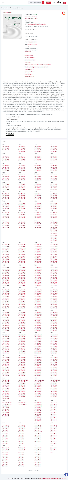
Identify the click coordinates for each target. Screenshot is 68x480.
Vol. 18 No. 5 (38, 369)
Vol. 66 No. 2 (38, 169)
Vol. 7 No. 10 (21, 428)
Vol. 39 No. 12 (21, 245)
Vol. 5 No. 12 (54, 425)
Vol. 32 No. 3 (5, 304)
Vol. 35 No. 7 (21, 275)
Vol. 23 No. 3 (21, 350)
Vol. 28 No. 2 (5, 329)
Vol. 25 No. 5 (54, 324)
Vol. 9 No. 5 (53, 414)
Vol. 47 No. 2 (21, 216)
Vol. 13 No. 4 (54, 391)
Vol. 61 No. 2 (54, 178)
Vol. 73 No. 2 (54, 150)
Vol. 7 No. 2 (21, 441)
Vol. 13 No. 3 (54, 393)
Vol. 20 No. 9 (5, 362)
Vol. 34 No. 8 (38, 274)
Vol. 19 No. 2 (21, 374)
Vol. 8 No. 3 (5, 440)
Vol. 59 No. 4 (21, 184)
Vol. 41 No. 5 (54, 233)
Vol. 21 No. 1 (54, 353)
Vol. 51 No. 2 (21, 206)
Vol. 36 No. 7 (5, 275)
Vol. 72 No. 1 (5, 161)
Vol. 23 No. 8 (21, 341)
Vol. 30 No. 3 (38, 304)
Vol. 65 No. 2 (54, 169)
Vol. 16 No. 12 (5, 380)
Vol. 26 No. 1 (38, 330)
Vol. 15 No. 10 (21, 382)
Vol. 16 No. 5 (5, 391)
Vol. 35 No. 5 (21, 279)
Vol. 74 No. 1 (38, 151)
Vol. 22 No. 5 (38, 346)
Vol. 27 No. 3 (21, 327)
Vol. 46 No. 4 (38, 213)
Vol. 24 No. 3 (5, 350)
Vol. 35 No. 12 (21, 267)
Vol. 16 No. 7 (5, 388)
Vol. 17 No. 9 (54, 362)
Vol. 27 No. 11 (21, 314)
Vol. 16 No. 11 (5, 382)
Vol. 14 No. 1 (38, 396)
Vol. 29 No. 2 (54, 306)
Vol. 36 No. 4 (5, 280)
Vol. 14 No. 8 (38, 385)
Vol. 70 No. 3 (38, 157)
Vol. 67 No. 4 (21, 165)
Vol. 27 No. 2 (21, 329)
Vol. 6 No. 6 (37, 433)
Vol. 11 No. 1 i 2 (22, 404)
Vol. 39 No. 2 (21, 261)
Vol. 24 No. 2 (5, 351)
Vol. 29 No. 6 (54, 300)
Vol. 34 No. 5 (38, 279)
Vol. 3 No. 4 (21, 461)
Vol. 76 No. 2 (5, 148)
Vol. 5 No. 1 (53, 443)
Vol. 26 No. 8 (38, 319)
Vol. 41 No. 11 (54, 224)
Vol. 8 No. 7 (5, 433)
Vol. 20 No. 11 (5, 359)
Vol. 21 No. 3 (54, 350)
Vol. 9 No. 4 (53, 416)
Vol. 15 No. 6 (21, 388)
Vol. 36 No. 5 (5, 279)
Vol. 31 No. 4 (21, 303)
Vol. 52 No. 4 (5, 203)
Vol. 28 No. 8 (5, 319)
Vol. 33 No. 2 (54, 283)
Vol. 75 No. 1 (21, 151)
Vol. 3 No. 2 (21, 464)
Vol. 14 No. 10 (38, 382)
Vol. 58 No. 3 (38, 186)
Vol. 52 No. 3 (5, 205)
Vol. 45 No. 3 (54, 214)
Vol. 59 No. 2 (21, 187)
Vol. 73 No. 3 (54, 148)
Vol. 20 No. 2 (5, 374)
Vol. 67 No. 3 (21, 167)
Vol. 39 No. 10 (21, 248)
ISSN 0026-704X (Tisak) (31, 17)
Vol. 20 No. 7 (5, 366)
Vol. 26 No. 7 (38, 320)
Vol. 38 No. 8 (38, 251)
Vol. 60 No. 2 (5, 187)
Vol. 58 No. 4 (38, 184)
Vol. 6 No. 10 (38, 428)
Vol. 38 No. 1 (38, 263)
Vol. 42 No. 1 (38, 227)
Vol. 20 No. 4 (5, 370)
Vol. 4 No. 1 (5, 466)
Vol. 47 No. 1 (21, 217)
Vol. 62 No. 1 (38, 180)
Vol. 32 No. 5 (5, 301)
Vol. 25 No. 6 (54, 322)
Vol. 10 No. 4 (38, 416)
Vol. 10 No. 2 (38, 419)
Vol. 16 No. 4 (5, 393)
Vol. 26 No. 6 (38, 322)
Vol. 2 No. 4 (37, 461)
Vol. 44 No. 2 (5, 225)
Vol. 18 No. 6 (38, 367)
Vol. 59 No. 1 (21, 189)
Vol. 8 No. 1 (5, 443)
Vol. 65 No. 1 (54, 170)
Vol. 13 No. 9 (54, 383)
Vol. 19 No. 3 (21, 372)
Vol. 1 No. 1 (53, 451)
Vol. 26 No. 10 (38, 316)
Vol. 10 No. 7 (38, 411)
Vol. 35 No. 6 (21, 277)
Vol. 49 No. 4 (54, 203)
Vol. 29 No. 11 (54, 291)
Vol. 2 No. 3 (37, 462)
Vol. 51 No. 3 (21, 205)
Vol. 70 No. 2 (38, 159)
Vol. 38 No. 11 (38, 246)
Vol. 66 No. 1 (38, 170)
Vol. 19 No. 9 (21, 362)
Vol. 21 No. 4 (54, 348)
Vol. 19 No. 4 (21, 370)
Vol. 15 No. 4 (21, 391)
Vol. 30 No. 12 (38, 290)
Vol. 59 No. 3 (21, 186)
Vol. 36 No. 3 (5, 282)
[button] (54, 3)
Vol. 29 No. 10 (54, 293)
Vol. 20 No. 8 (5, 364)
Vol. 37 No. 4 (54, 258)
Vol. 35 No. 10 (21, 270)
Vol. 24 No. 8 (5, 341)
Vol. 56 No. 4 (5, 194)
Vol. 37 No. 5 (54, 256)
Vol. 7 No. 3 (21, 440)
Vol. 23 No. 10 (21, 338)
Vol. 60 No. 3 (5, 186)
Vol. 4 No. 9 (5, 452)
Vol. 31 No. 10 (21, 293)
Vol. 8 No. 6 (5, 435)
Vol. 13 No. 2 (54, 395)
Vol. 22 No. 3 (38, 350)
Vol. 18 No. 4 (38, 370)
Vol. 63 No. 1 (21, 180)
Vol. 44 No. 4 (5, 222)
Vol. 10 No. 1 (38, 420)
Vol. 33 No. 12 (54, 267)
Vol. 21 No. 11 (54, 336)
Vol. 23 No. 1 (21, 353)
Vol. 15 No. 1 (21, 396)
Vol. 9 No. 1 (53, 420)
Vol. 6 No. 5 (37, 435)
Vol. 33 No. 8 (54, 274)
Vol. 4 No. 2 (5, 464)
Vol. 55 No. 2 (21, 197)
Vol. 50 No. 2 (38, 206)
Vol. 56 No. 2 (5, 197)
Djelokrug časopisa (29, 69)
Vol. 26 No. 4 (38, 325)
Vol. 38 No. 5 (38, 256)
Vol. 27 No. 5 (21, 324)
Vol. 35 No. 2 (21, 283)
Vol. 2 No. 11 (38, 449)
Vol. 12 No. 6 (5, 407)
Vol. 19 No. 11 (21, 359)
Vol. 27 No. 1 (21, 330)
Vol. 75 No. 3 (21, 148)
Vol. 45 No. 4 (54, 213)
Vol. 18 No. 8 (38, 364)
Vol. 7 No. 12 (21, 425)
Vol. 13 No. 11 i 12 (55, 380)
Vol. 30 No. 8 (38, 296)
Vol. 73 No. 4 (54, 146)
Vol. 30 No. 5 (38, 301)
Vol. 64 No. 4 (5, 175)
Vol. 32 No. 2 (5, 306)
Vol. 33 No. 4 (54, 280)
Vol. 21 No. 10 (54, 338)
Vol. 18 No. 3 (38, 372)
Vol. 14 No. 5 (38, 390)
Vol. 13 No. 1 (54, 396)
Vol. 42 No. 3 (38, 224)
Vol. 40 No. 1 (5, 263)
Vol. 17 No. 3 (54, 372)
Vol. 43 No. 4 (21, 222)
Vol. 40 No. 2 (5, 261)
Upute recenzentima (30, 60)
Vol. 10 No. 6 (38, 412)
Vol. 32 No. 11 (5, 291)
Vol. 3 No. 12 (21, 448)
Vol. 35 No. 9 (21, 272)
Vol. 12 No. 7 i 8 (6, 406)
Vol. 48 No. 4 (5, 213)
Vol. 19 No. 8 (21, 364)
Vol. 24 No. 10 (5, 338)
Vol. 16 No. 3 (5, 395)
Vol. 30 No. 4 (38, 303)
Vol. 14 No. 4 (38, 391)
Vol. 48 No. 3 (5, 214)
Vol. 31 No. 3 (21, 304)
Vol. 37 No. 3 (54, 259)
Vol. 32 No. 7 (5, 298)
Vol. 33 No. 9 (54, 272)
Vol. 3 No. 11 (21, 449)
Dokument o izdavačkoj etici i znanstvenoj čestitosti (38, 64)
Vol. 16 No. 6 (5, 390)
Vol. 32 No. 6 (5, 300)
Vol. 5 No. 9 (53, 430)
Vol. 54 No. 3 (38, 195)
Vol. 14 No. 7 (38, 386)
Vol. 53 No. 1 (54, 199)
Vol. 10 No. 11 (38, 404)
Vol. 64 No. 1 (5, 180)
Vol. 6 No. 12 (38, 425)
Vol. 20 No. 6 (5, 367)
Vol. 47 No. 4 (21, 213)
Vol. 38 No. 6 (38, 254)
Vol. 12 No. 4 (5, 411)
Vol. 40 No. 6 (5, 254)
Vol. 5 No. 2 (53, 441)
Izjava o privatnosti (29, 72)
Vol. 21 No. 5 (54, 346)
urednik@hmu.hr (32, 42)
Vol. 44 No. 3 (5, 224)
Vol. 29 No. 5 (54, 301)
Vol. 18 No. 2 (38, 374)
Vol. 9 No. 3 (53, 417)
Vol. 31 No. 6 (21, 300)
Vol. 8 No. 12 (5, 425)
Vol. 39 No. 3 (21, 259)
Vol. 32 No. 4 (5, 303)
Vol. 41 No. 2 (54, 238)
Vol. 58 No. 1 (38, 189)
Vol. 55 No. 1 (21, 199)
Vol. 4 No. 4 (5, 461)
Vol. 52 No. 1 (5, 208)
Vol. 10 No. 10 (38, 406)
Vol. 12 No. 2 (5, 414)
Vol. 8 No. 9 (5, 430)
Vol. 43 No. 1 (21, 227)
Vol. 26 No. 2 (38, 329)
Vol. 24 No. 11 (5, 336)
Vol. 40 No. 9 (5, 249)
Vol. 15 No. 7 (21, 386)
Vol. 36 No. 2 (5, 283)
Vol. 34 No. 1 (38, 285)
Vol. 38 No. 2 (38, 261)
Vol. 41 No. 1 (54, 240)
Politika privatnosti (56, 478)
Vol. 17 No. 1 (54, 375)
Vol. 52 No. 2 (5, 206)
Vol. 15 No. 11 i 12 (23, 380)
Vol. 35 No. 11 (21, 269)
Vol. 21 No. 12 (54, 335)
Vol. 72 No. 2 (5, 159)
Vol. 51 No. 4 (21, 203)
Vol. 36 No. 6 (5, 277)
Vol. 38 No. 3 (38, 259)
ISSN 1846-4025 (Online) (31, 18)
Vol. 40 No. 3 (5, 259)
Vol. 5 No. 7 (53, 433)
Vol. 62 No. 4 (38, 175)
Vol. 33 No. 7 (54, 275)
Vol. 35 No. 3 (21, 282)
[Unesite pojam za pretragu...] (35, 2)
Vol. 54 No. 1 (38, 199)
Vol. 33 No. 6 (54, 277)
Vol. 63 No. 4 (21, 175)
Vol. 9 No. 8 (53, 409)
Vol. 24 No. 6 (5, 345)
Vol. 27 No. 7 (21, 320)
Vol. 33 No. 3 (54, 282)
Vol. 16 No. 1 (5, 398)
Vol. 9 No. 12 (54, 402)
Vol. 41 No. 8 (54, 229)
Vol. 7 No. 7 (21, 433)
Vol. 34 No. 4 (38, 280)
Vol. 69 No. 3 (54, 157)
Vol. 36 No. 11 (5, 269)
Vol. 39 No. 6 (21, 254)
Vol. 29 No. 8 (54, 296)
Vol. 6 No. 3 (37, 438)
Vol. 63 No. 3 (21, 176)
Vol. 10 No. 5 (38, 414)
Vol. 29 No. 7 (54, 298)
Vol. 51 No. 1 (21, 208)
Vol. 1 (52, 452)
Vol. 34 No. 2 (38, 283)
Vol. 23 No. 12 (21, 335)
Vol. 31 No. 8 (21, 296)
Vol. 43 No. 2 (21, 225)
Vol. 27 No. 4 (21, 325)
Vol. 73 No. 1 (54, 151)
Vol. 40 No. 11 (5, 246)
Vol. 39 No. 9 (21, 249)
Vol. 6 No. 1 (37, 441)
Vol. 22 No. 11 (38, 336)
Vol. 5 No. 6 (53, 435)
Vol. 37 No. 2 (54, 261)
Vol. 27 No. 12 (21, 312)
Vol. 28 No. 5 (5, 324)
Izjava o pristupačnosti (44, 478)
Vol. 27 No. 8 (21, 319)
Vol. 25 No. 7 (54, 320)
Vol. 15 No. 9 (21, 383)
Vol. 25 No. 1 (54, 330)
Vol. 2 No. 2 (37, 464)
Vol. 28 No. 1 (5, 330)
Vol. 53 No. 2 (54, 197)
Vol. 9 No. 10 (54, 406)
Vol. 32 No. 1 (5, 308)
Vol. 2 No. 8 (37, 454)
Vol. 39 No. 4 (21, 258)
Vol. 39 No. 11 (21, 246)
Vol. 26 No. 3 (38, 327)
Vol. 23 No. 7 (21, 343)
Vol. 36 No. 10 (5, 270)
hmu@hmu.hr (28, 51)
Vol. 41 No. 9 (54, 227)
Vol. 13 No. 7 (54, 386)
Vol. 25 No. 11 (54, 314)
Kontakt (63, 478)
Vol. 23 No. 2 (21, 351)
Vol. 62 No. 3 (38, 176)
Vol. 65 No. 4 (54, 165)
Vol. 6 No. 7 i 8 (38, 432)
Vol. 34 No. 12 (38, 267)
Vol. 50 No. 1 (38, 208)
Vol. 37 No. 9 (54, 249)
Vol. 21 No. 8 (54, 341)
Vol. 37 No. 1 (54, 263)
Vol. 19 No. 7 (21, 366)
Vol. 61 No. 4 (54, 175)
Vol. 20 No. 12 (5, 357)
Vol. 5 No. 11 (54, 427)
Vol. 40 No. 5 (5, 256)
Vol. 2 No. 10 (38, 451)
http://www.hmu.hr (32, 44)
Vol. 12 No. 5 (5, 409)
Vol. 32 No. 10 (5, 293)
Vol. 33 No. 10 (54, 270)
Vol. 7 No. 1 (21, 443)
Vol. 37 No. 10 (54, 248)
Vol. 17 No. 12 (54, 357)
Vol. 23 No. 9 (21, 340)
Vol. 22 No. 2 (38, 351)
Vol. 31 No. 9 (21, 295)
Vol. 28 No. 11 (5, 314)
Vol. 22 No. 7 (38, 343)
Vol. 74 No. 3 (38, 148)
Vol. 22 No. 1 (38, 353)
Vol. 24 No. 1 (5, 353)
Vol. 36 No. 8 (5, 274)
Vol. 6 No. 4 (37, 436)
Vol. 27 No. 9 (21, 317)
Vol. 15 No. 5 (21, 390)
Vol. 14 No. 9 (38, 383)
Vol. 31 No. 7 (21, 298)
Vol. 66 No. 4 (38, 165)
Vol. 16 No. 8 (5, 386)
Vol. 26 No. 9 (38, 317)
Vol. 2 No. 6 (37, 457)
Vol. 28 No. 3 (5, 327)
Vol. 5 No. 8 (53, 432)
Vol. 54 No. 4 (38, 194)
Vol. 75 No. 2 (21, 150)
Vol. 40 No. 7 (5, 253)
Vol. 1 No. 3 (53, 448)
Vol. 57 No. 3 (54, 186)
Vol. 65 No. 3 (54, 167)
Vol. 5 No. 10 (54, 428)
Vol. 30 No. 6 (38, 300)
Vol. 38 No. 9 (38, 249)
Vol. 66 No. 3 (38, 167)
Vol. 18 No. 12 (38, 357)
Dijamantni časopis (7, 12)
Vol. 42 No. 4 (38, 222)
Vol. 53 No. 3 (54, 195)
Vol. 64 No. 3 (5, 176)
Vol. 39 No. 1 (21, 263)
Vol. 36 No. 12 (5, 267)
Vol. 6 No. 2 (37, 440)
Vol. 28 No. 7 (5, 320)
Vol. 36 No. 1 (5, 285)
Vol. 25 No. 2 (54, 329)
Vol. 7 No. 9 (21, 430)
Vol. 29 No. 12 (54, 290)
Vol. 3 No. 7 (21, 456)
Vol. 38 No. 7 (38, 253)
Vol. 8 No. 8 (5, 432)
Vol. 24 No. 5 (5, 346)
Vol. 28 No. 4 (5, 325)
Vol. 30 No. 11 (38, 291)
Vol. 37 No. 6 (54, 254)
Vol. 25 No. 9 (54, 317)
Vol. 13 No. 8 (54, 385)
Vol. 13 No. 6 (54, 388)
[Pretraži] (43, 2)
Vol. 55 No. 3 (21, 195)
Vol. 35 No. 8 (21, 274)
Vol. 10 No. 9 (38, 407)
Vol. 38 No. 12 (38, 245)
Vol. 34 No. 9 (38, 272)
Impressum (27, 62)
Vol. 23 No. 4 (21, 348)
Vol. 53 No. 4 (54, 194)
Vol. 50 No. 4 (38, 203)
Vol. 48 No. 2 (5, 216)
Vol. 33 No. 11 (54, 269)
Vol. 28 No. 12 (5, 312)
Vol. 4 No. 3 (5, 462)
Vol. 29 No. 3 (54, 304)
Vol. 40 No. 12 (5, 245)
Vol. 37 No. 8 (54, 251)
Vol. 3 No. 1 (21, 466)
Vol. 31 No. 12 (21, 290)
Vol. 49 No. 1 (54, 208)
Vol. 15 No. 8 (21, 385)
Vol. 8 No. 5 (5, 436)
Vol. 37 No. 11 (54, 246)
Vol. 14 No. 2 (38, 395)
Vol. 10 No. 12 (38, 402)
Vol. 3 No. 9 (21, 452)
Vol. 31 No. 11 (21, 291)
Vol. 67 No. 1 (21, 170)
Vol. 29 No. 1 (54, 308)
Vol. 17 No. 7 (54, 366)
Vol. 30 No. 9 (38, 295)
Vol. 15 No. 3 (21, 393)
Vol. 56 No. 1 (5, 199)
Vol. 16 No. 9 (5, 385)
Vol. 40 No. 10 (5, 248)
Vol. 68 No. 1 (5, 170)
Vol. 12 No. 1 (5, 416)
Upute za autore (29, 55)
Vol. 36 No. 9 (5, 272)
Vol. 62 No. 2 (38, 178)
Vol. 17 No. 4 (54, 370)
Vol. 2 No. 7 (37, 456)
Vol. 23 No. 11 (21, 336)
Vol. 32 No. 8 (5, 296)
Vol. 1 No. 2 (53, 449)
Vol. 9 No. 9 (53, 407)
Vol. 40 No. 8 (5, 251)
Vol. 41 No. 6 (54, 232)
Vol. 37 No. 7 (54, 253)
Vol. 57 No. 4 (54, 184)
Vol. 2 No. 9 (37, 452)
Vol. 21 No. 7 (54, 343)
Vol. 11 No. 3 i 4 (22, 402)
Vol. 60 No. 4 (5, 184)
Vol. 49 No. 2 (54, 206)
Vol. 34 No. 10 (38, 270)
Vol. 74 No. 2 (38, 150)
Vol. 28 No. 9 (5, 317)
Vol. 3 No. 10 (21, 451)
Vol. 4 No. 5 (5, 459)
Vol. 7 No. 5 (21, 436)
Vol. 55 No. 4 (21, 194)
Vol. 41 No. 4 (54, 235)
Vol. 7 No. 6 (21, 435)
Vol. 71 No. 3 (21, 157)
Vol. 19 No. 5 (21, 369)
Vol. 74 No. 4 (38, 146)
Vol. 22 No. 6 (38, 345)
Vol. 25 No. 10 (54, 316)
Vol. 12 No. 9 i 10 (6, 404)
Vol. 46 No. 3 (38, 214)
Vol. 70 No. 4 (38, 156)
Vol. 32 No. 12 (5, 290)
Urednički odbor (29, 74)
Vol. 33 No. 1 (54, 285)
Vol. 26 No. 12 (38, 312)
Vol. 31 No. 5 (21, 301)
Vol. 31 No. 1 (21, 308)
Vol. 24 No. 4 (5, 348)
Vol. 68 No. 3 (5, 167)
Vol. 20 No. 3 (5, 372)
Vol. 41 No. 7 (54, 230)
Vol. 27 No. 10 (21, 316)
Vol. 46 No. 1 (38, 217)
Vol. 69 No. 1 (54, 161)
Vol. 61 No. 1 (54, 180)
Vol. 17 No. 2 (54, 374)
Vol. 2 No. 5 (37, 459)
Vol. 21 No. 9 (54, 340)
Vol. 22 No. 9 (38, 340)
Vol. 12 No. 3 (5, 412)
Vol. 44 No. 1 (5, 227)
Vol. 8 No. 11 (5, 427)
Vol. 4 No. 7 (5, 456)
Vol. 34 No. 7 (38, 275)
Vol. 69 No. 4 (54, 156)
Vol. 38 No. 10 (38, 248)
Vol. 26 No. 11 (38, 314)
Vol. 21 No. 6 (54, 345)
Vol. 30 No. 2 (38, 306)
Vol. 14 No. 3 (38, 393)
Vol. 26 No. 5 (38, 324)
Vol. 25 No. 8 (54, 319)
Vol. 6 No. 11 (38, 427)
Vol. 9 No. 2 (53, 419)
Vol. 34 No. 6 (38, 277)
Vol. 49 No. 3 (54, 205)
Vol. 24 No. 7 (5, 343)
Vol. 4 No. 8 (5, 454)
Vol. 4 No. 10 (5, 451)
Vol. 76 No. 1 (5, 150)
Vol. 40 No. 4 (5, 258)
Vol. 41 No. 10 (54, 225)
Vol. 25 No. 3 (54, 327)
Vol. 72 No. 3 (5, 157)
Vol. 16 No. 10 (5, 383)
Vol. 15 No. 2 (21, 395)
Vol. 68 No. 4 (5, 165)
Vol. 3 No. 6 (21, 457)
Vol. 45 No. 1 (54, 217)
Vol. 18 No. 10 (38, 361)
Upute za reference (29, 57)
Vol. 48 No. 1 (5, 217)
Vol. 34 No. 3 (38, 282)
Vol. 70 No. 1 (38, 161)
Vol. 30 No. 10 (38, 293)
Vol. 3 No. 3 (21, 462)
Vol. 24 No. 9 (5, 340)
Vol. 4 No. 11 (5, 449)
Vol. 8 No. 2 (5, 441)
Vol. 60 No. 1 (5, 189)
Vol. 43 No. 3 (21, 224)
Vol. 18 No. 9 (38, 362)
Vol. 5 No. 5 (53, 436)
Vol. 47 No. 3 (21, 214)
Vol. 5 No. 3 (53, 440)
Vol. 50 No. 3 (38, 205)
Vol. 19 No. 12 (21, 357)
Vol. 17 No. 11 (54, 359)
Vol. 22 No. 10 (38, 338)
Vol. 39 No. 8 (21, 251)
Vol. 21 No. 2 (54, 351)
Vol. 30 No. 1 (38, 308)
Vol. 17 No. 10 (54, 361)
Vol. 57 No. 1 (54, 189)
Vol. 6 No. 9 (37, 430)
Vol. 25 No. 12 (54, 312)
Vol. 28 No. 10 (5, 316)
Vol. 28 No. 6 (5, 322)
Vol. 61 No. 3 (54, 176)
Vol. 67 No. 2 (21, 169)
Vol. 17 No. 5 (54, 369)
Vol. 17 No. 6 (54, 367)
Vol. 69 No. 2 (54, 159)
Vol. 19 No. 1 (21, 375)
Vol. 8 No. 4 (5, 438)
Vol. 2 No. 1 (37, 466)
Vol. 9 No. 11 (54, 404)
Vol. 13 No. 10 (54, 382)
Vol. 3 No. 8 (21, 454)
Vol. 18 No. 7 (38, 366)
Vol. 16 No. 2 (5, 396)
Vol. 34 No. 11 (38, 269)
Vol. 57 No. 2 (54, 187)
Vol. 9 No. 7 (53, 411)
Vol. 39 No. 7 (21, 253)
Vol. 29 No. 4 (54, 303)
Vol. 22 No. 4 (38, 348)
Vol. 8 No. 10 (5, 428)
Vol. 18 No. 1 (38, 375)
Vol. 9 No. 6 (53, 412)
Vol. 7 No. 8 (21, 432)
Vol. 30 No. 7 (38, 298)
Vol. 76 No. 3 (5, 146)
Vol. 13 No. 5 (54, 390)
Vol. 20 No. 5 (5, 369)
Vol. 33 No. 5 (54, 279)
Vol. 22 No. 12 (38, 335)
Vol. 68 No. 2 (5, 169)
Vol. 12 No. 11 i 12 (7, 402)
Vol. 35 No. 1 (21, 285)
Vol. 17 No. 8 (54, 364)
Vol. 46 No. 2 (38, 216)
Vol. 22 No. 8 (38, 341)
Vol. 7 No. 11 (21, 427)
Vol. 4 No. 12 (5, 448)
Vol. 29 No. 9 (54, 295)
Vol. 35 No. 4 (21, 280)
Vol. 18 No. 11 (38, 359)
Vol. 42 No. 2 (38, 225)
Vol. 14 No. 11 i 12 (39, 380)
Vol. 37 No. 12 (54, 245)
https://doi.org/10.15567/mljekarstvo (37, 24)
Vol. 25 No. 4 (54, 325)
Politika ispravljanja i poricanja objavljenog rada (36, 67)
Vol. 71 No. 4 (21, 156)
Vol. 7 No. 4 (21, 438)
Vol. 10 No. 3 (38, 417)
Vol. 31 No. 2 (21, 306)
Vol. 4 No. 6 (5, 457)
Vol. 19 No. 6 (21, 367)
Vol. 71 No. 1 (21, 161)
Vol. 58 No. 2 (38, 187)
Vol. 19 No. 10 (21, 361)
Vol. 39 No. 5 (21, 256)
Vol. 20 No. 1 (5, 375)
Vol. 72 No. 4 (5, 156)
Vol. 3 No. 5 (21, 459)
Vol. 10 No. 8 (38, 409)
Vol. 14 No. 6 (38, 388)
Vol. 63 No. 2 (21, 178)
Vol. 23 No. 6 (21, 345)
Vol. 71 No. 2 (21, 159)
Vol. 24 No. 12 (5, 335)
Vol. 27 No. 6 (21, 322)
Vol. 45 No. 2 (54, 216)
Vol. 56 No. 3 (5, 195)
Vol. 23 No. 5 (21, 346)
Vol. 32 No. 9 (5, 295)
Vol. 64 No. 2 (5, 178)
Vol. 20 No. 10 (5, 361)
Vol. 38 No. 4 (38, 258)
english (48, 2)
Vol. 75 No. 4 (21, 146)
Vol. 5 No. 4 (53, 438)
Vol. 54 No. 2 (38, 197)
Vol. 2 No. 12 (38, 448)
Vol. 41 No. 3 (54, 237)
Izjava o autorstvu (29, 76)
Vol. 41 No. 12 (54, 222)
